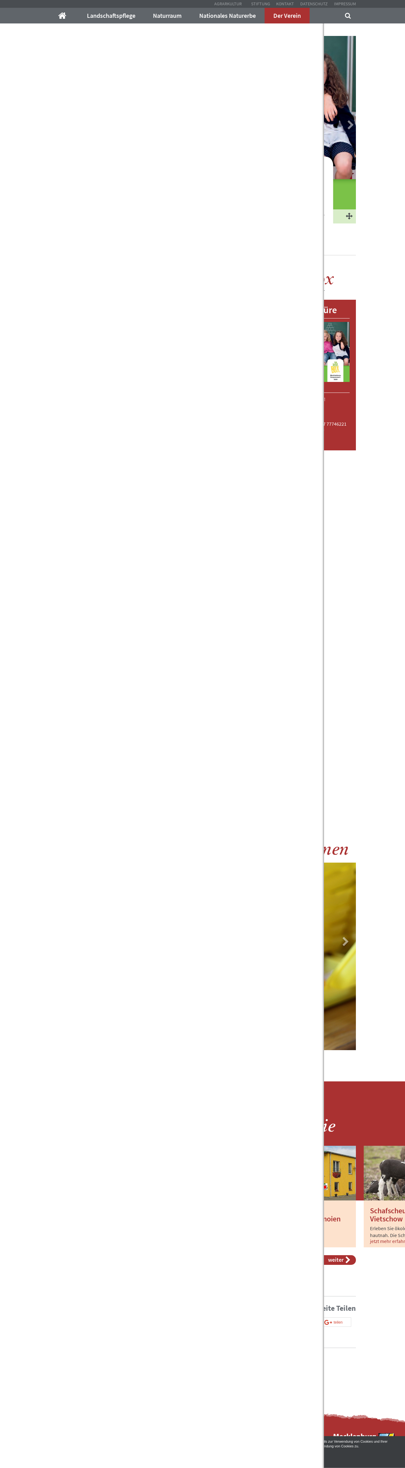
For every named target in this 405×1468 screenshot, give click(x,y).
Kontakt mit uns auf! (235, 1373)
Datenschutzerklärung (113, 1446)
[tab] (150, 551)
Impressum (345, 4)
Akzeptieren (202, 1456)
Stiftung (260, 4)
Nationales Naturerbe (227, 15)
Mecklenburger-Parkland (75, 246)
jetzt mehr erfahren (76, 1241)
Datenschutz (314, 4)
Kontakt (285, 4)
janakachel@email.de (301, 430)
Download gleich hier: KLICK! (295, 399)
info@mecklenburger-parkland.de (123, 1361)
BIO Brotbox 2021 (181, 246)
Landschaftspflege (111, 15)
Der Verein (287, 15)
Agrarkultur (228, 4)
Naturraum (167, 15)
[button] (118, 550)
